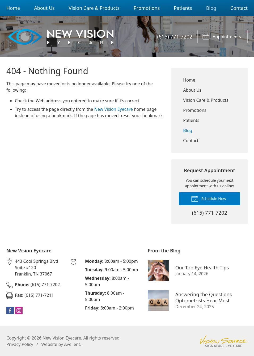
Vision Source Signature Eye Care (224, 341)
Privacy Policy (19, 344)
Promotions (147, 8)
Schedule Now (208, 198)
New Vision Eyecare (113, 109)
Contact (239, 8)
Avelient (72, 344)
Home (13, 8)
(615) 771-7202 (174, 36)
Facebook (10, 310)
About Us (44, 8)
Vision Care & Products (94, 8)
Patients (183, 8)
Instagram (19, 310)
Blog (211, 8)
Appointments (221, 36)
